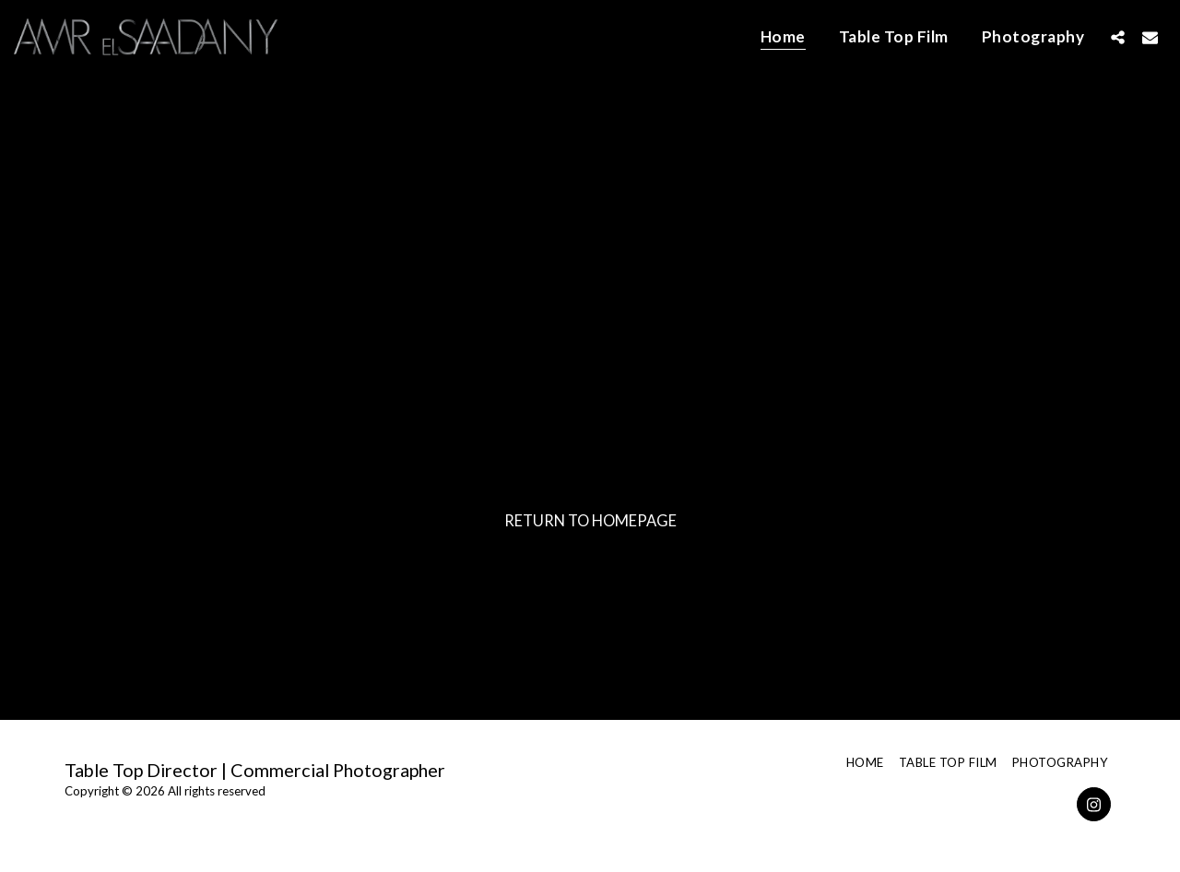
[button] (1118, 37)
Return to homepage (590, 521)
